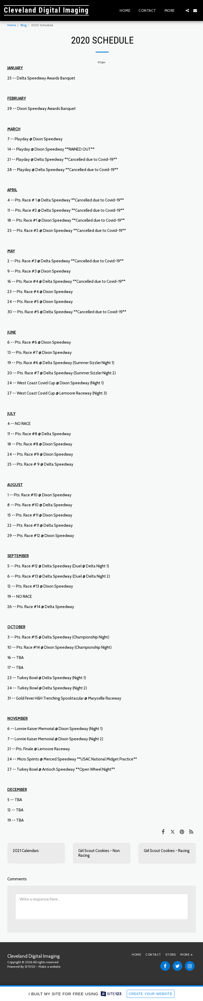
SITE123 (30, 966)
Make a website (50, 966)
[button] (187, 10)
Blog (23, 25)
